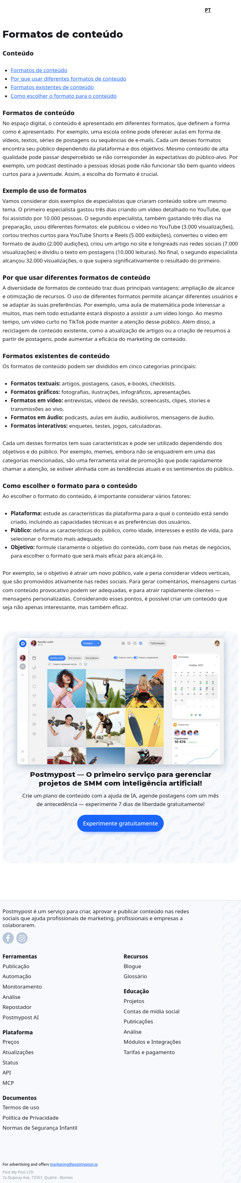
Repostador (17, 1007)
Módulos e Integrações (152, 1041)
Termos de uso (21, 1107)
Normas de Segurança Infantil (40, 1127)
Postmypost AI (21, 1017)
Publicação (16, 966)
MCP (8, 1082)
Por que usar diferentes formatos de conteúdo (68, 78)
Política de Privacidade (31, 1117)
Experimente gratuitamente (120, 823)
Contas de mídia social (151, 1011)
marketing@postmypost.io (74, 1164)
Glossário (135, 976)
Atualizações (18, 1052)
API (7, 1072)
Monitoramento (22, 986)
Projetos (134, 1001)
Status (10, 1062)
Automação (17, 976)
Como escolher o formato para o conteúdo (64, 95)
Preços (11, 1041)
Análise (11, 996)
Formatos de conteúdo (39, 70)
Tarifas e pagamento (149, 1052)
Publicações (138, 1021)
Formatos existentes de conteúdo (52, 87)
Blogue (132, 966)
